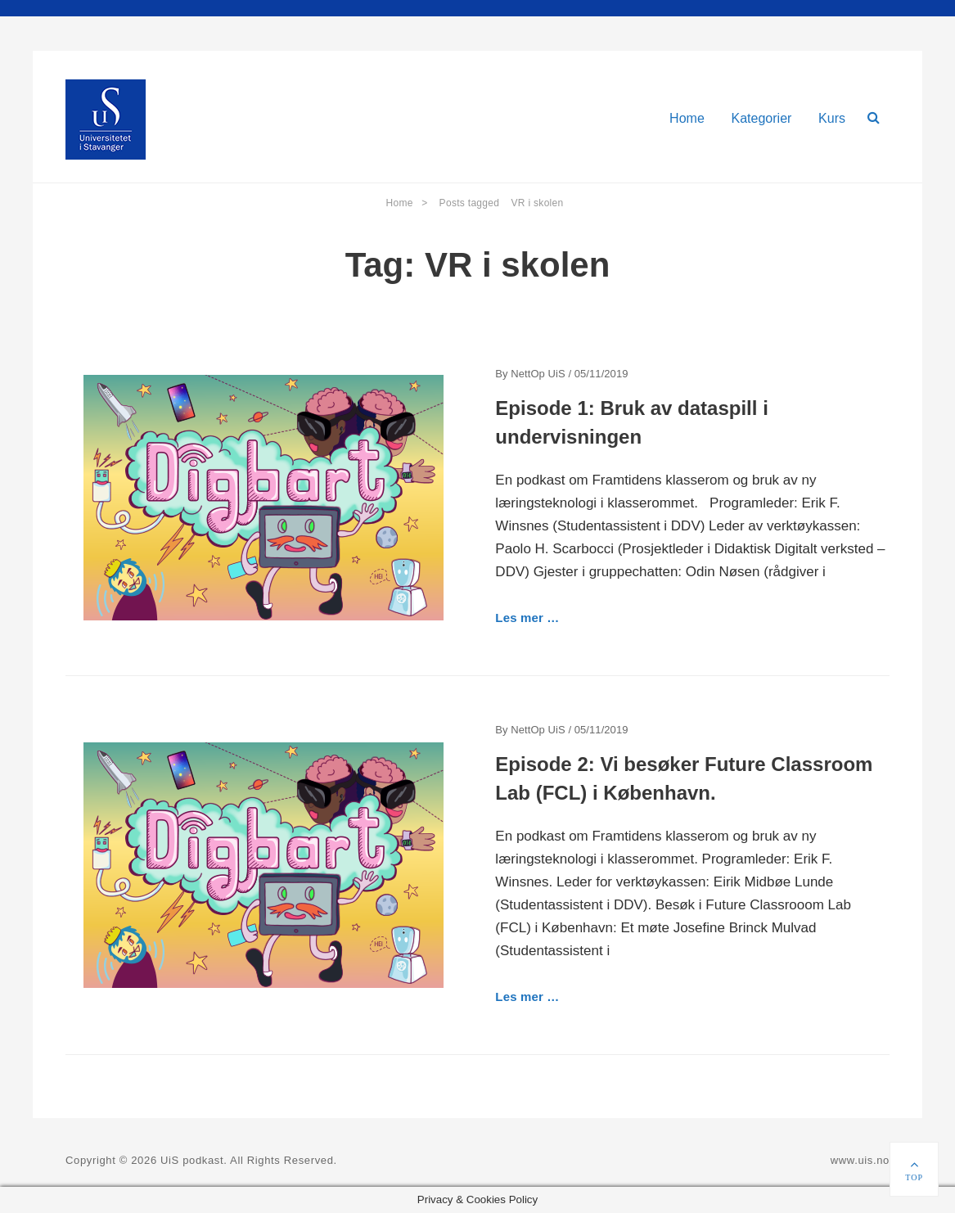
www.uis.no (860, 1160)
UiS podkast (191, 1160)
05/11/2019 (601, 374)
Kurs (831, 118)
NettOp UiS (538, 374)
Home (687, 118)
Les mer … (527, 618)
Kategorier (762, 118)
